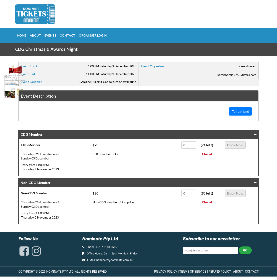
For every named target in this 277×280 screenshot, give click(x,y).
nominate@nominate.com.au (114, 260)
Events (50, 35)
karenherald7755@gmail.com (236, 75)
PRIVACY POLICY (165, 271)
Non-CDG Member (36, 182)
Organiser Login (93, 35)
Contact (67, 35)
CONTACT (252, 271)
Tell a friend (240, 111)
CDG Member (32, 134)
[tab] (138, 134)
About (35, 35)
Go (245, 250)
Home (21, 35)
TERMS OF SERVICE (192, 271)
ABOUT (238, 271)
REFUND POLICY (220, 271)
